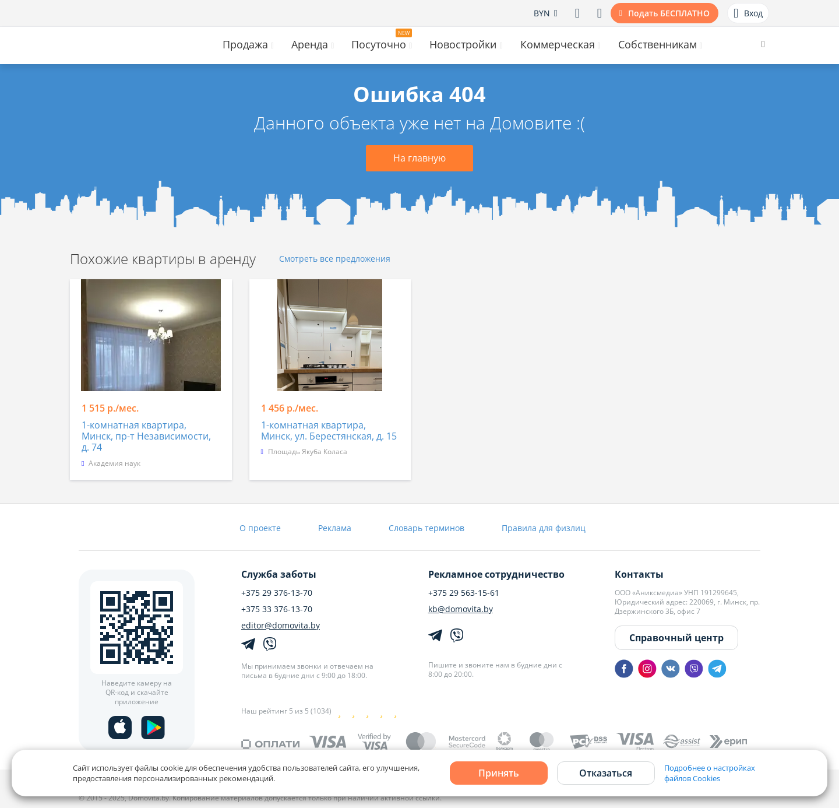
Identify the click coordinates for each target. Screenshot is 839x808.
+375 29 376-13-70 (276, 593)
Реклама (334, 527)
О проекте (260, 527)
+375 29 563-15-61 (463, 593)
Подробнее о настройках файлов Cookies (709, 773)
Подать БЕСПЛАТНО (669, 13)
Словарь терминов (426, 527)
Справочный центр (676, 637)
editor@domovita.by (280, 625)
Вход (748, 13)
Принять (498, 773)
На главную (419, 158)
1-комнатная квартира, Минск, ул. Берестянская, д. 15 (329, 431)
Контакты (639, 574)
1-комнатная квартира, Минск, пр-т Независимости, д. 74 (146, 437)
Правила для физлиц (544, 527)
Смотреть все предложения (334, 259)
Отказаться (605, 773)
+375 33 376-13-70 (276, 609)
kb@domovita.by (460, 609)
